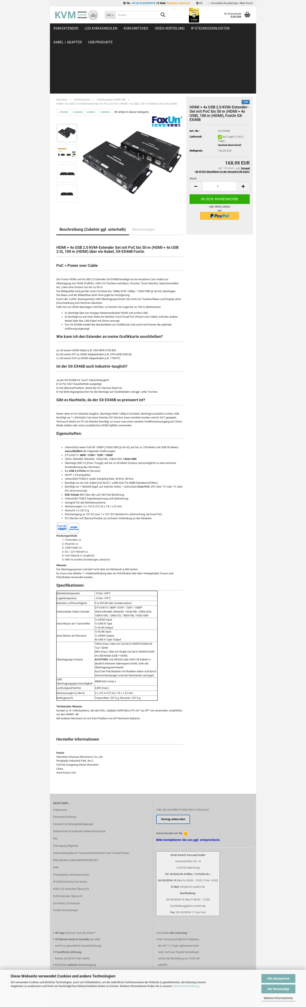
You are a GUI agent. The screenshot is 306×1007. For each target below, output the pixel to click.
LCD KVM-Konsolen (101, 28)
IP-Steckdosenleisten (210, 28)
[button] (199, 3)
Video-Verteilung (170, 28)
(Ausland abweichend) (229, 88)
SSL (55, 782)
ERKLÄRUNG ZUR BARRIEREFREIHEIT (76, 803)
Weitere (243, 28)
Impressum (60, 753)
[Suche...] (110, 15)
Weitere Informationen (278, 998)
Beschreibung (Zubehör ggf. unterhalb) (93, 173)
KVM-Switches (136, 28)
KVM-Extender (66, 28)
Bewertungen (143, 173)
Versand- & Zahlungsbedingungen (73, 767)
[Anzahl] (219, 130)
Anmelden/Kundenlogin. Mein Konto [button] (231, 3)
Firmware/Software (64, 760)
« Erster (63, 55)
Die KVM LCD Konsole (66, 847)
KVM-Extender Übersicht (67, 839)
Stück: (193, 122)
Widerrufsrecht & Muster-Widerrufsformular (79, 775)
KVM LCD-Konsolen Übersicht (71, 832)
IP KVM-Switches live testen (70, 825)
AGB (55, 811)
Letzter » (106, 55)
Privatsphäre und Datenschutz (71, 818)
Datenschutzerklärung (186, 986)
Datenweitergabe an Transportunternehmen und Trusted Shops (91, 796)
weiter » (91, 55)
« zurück (77, 55)
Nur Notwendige (278, 989)
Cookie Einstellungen (65, 853)
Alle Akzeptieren (278, 978)
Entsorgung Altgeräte (65, 789)
